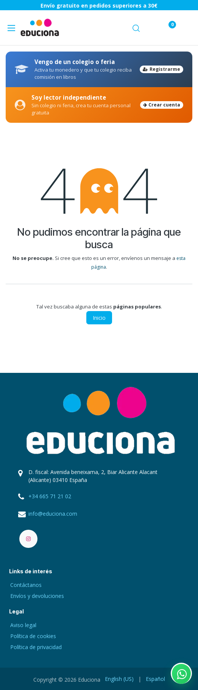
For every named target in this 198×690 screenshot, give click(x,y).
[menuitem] (119, 679)
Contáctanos (26, 584)
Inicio (99, 317)
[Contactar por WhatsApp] (181, 673)
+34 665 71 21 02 (49, 496)
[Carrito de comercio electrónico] (150, 27)
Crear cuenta (161, 105)
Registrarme (161, 69)
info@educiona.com (52, 513)
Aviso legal (23, 625)
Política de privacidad (36, 647)
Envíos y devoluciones (37, 595)
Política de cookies (33, 636)
